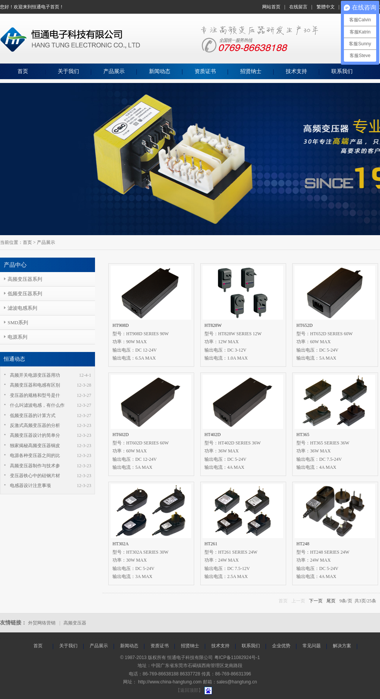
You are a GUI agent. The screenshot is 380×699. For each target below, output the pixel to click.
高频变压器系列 (25, 279)
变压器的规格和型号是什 (35, 395)
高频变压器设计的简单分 (35, 435)
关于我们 (68, 71)
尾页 (331, 600)
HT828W (213, 325)
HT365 (302, 434)
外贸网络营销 (41, 623)
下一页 (316, 600)
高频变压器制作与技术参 (35, 465)
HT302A (120, 543)
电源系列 (17, 337)
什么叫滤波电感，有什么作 (37, 405)
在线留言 (298, 7)
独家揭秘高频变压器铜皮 (35, 445)
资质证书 (205, 71)
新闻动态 (159, 71)
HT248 (302, 543)
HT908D (120, 325)
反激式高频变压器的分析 (35, 425)
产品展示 (114, 71)
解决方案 (342, 645)
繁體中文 (326, 7)
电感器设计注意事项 (30, 485)
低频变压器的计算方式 (32, 415)
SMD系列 (18, 322)
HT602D (120, 434)
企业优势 (281, 645)
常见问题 (311, 645)
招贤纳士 (250, 71)
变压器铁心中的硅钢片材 (35, 475)
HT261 (210, 543)
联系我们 (342, 71)
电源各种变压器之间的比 (35, 455)
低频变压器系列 (25, 293)
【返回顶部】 (189, 690)
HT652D (304, 325)
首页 (22, 71)
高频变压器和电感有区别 (35, 385)
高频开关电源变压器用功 (35, 375)
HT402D (212, 434)
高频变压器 (74, 623)
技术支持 (296, 71)
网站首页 (271, 7)
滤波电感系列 (22, 308)
